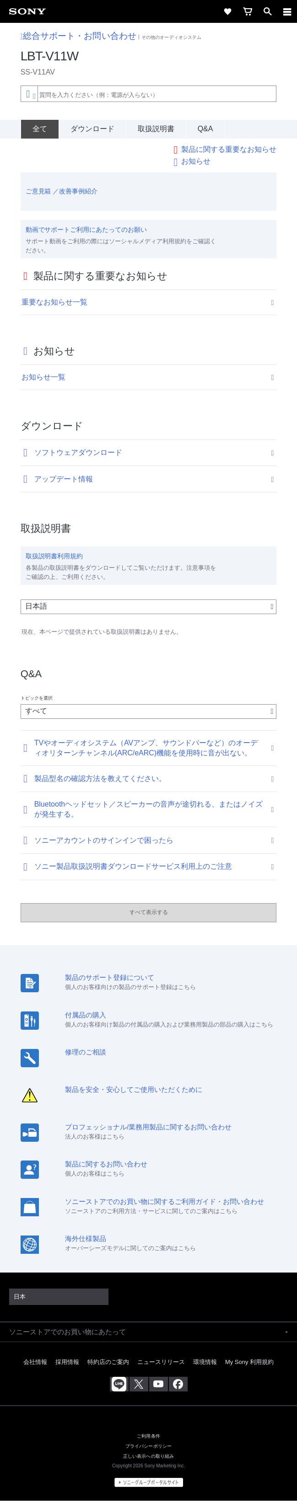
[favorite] (227, 11)
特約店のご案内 (108, 1364)
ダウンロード (92, 129)
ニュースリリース (161, 1364)
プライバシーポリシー (148, 1448)
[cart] (248, 11)
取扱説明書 (156, 129)
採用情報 (67, 1364)
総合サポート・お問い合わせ (78, 36)
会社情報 (35, 1364)
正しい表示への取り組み (148, 1458)
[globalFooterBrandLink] (148, 1484)
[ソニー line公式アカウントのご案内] (119, 1386)
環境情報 (205, 1364)
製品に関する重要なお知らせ (228, 151)
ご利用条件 (148, 1438)
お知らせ (196, 163)
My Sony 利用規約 (249, 1364)
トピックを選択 (37, 699)
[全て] (40, 129)
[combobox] (149, 94)
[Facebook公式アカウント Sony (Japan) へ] (178, 1386)
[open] (268, 11)
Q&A (205, 129)
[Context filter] (29, 94)
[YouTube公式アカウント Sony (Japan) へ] (158, 1386)
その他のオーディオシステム (171, 37)
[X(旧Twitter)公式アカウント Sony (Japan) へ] (139, 1386)
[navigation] (287, 11)
